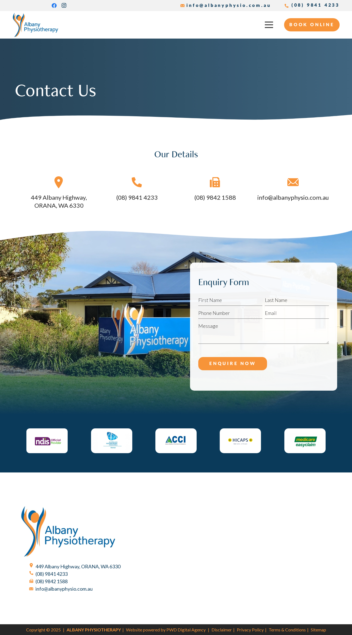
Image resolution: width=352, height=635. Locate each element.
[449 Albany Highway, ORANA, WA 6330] (59, 183)
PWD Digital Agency (186, 629)
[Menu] (269, 25)
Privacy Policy (250, 629)
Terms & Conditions (287, 629)
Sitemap (318, 629)
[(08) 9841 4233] (137, 183)
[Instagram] (64, 5)
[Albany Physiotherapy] (35, 24)
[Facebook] (54, 5)
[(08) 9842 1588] (34, 581)
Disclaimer (221, 629)
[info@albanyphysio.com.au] (293, 183)
